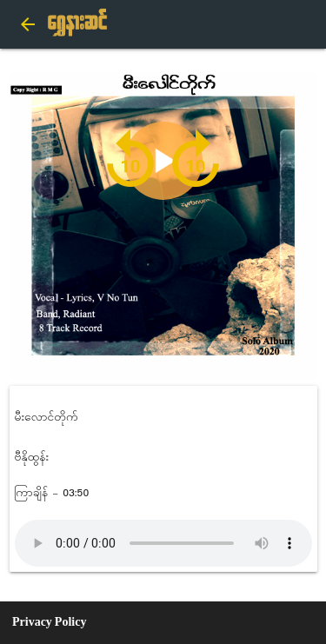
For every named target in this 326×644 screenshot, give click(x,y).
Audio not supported (163, 543)
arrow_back (27, 24)
